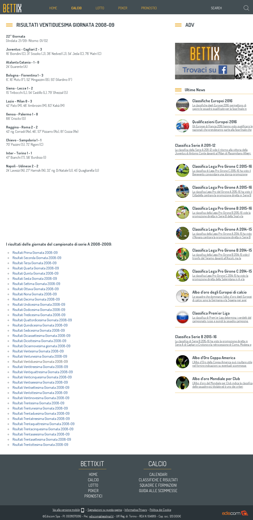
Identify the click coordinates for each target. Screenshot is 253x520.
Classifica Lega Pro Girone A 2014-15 (222, 229)
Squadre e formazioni (158, 485)
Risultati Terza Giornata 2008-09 (35, 263)
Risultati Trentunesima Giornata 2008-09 (40, 408)
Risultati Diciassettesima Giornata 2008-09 (41, 335)
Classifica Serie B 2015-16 (196, 336)
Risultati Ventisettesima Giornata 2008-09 (41, 387)
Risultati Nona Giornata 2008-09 (35, 294)
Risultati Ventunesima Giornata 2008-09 (40, 356)
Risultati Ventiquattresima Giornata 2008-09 (43, 372)
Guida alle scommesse (158, 490)
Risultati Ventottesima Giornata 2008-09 (40, 392)
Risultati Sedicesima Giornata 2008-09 (39, 330)
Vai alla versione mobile (66, 510)
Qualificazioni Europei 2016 (214, 121)
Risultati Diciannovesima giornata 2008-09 (41, 346)
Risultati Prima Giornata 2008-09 (35, 252)
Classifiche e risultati (158, 479)
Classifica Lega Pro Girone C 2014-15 (222, 271)
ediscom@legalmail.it (101, 516)
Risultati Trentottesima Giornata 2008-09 (40, 444)
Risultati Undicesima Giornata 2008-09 (39, 304)
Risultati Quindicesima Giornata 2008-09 (40, 325)
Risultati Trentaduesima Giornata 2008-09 (41, 413)
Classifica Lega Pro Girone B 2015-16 (222, 208)
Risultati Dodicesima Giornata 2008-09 (39, 309)
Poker (122, 8)
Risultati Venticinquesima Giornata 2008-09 (42, 377)
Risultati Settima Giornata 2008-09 (36, 284)
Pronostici (149, 8)
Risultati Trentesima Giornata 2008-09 (38, 403)
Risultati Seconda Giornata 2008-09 (37, 258)
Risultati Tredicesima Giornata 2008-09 (39, 315)
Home (53, 8)
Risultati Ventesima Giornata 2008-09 (38, 351)
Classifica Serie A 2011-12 (195, 145)
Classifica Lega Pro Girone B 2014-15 (222, 250)
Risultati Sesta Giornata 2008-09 (35, 278)
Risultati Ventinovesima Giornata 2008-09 (41, 398)
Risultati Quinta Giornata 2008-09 (35, 273)
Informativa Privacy (136, 510)
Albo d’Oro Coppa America (213, 357)
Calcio (76, 8)
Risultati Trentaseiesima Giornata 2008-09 (41, 434)
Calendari (158, 474)
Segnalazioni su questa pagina (105, 510)
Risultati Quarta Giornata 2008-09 (36, 268)
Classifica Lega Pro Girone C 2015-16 (222, 166)
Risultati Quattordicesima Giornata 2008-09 (42, 320)
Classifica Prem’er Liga (211, 313)
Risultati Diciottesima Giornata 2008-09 (39, 341)
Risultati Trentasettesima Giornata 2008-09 (42, 439)
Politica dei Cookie (160, 510)
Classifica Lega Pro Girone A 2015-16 (222, 187)
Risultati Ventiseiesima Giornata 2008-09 (40, 382)
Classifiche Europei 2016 (212, 100)
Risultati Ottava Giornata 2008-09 (36, 289)
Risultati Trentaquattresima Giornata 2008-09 (44, 424)
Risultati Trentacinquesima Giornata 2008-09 (43, 429)
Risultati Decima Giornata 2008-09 (36, 299)
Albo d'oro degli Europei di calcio (219, 292)
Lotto (100, 8)
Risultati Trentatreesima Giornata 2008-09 (41, 418)
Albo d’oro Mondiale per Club (216, 378)
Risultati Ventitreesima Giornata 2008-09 (40, 367)
